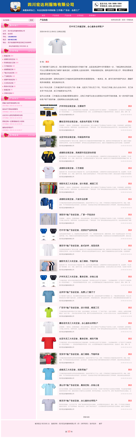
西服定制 (7, 56)
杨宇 (100, 423)
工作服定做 (8, 66)
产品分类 (68, 15)
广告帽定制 (8, 76)
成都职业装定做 (9, 59)
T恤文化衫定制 (9, 73)
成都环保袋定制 (9, 79)
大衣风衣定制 (8, 83)
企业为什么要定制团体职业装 (12, 115)
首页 (43, 15)
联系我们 (92, 15)
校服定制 (7, 90)
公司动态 (80, 15)
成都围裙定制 (8, 69)
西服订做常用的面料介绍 (11, 103)
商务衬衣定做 (8, 86)
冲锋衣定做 (8, 93)
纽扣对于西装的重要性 (10, 109)
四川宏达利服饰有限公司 (66, 114)
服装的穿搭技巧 (7, 127)
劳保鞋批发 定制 (9, 62)
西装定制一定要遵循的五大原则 (13, 121)
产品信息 (55, 15)
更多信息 (86, 417)
